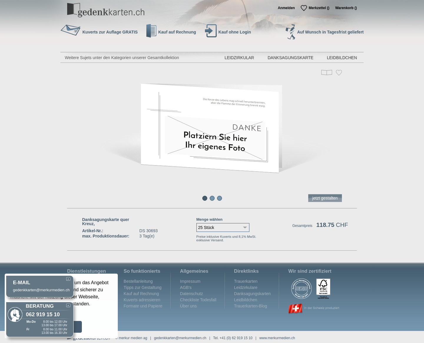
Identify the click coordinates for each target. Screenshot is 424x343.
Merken (339, 73)
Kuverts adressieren (142, 299)
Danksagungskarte (290, 57)
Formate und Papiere (143, 306)
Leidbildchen (342, 57)
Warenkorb (346, 8)
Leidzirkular (239, 57)
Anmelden (286, 8)
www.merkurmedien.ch (277, 338)
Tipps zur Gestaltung (143, 287)
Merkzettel (319, 8)
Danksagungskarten (252, 293)
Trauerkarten (246, 281)
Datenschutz (191, 293)
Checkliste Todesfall (198, 299)
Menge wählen (209, 219)
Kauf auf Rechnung (141, 293)
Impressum (190, 281)
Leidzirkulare (245, 287)
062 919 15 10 (43, 314)
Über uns (188, 306)
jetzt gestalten (325, 198)
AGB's (185, 287)
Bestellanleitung (138, 281)
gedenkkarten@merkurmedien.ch (180, 338)
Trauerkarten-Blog (250, 306)
